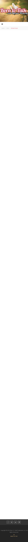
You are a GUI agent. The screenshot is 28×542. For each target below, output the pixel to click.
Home (2, 28)
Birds (7, 28)
